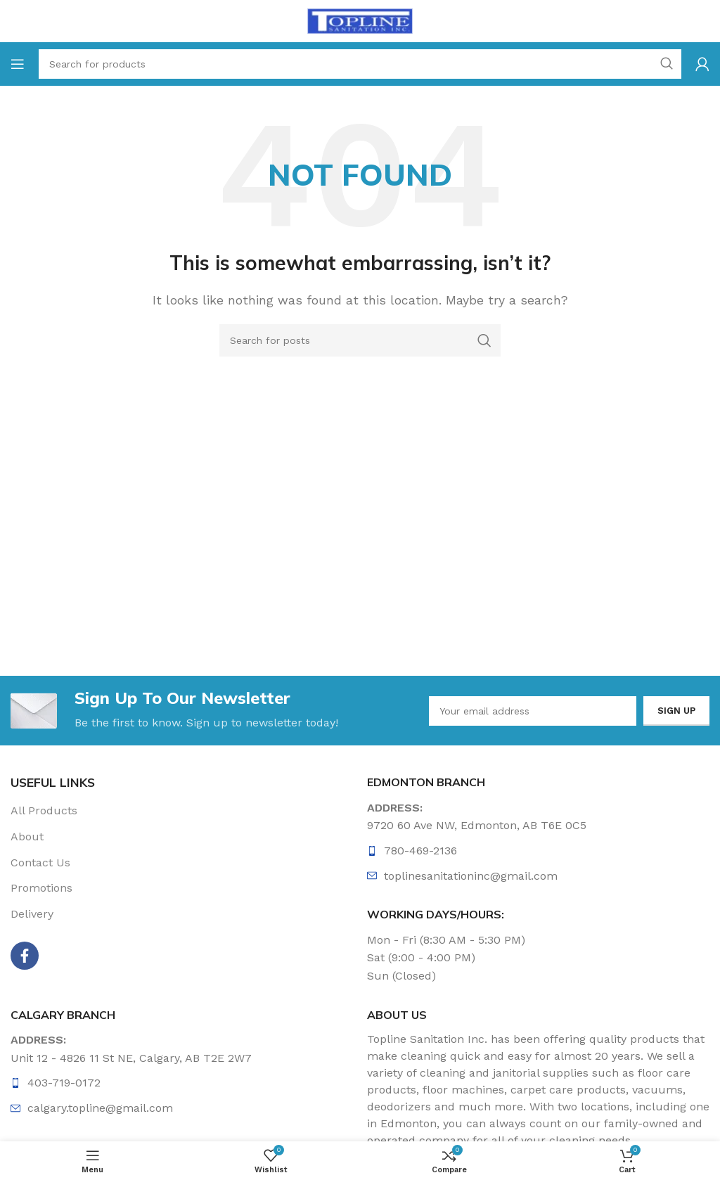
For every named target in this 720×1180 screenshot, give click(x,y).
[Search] (360, 340)
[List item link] (538, 851)
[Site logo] (360, 20)
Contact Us (40, 862)
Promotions (41, 888)
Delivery (32, 914)
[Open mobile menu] (18, 64)
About (27, 836)
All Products (44, 810)
